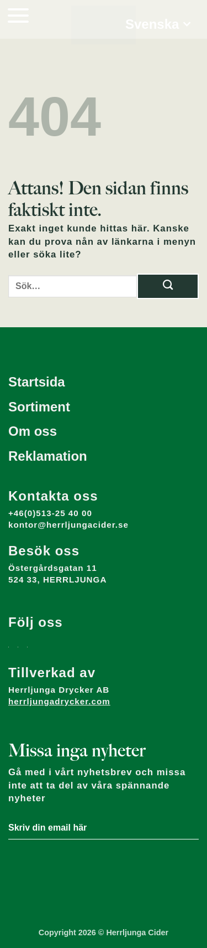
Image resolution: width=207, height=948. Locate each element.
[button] (18, 15)
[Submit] (168, 286)
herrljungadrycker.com (59, 701)
